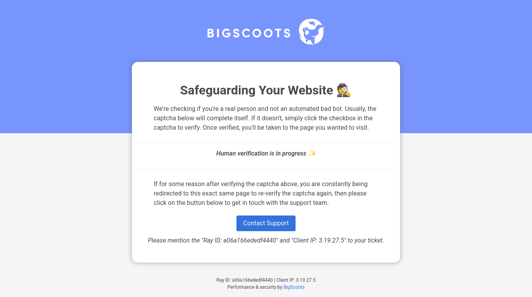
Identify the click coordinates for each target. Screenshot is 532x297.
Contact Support (266, 223)
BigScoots (294, 287)
